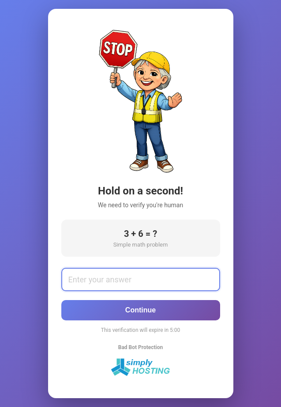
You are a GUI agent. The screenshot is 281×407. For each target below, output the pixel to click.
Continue (140, 310)
